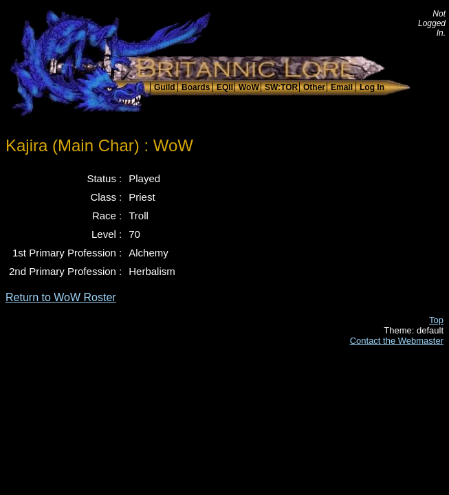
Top (436, 320)
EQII (225, 87)
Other (314, 87)
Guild (164, 87)
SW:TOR (281, 87)
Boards (196, 87)
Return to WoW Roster (61, 297)
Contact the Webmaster (396, 341)
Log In (372, 87)
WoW (249, 87)
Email (342, 87)
